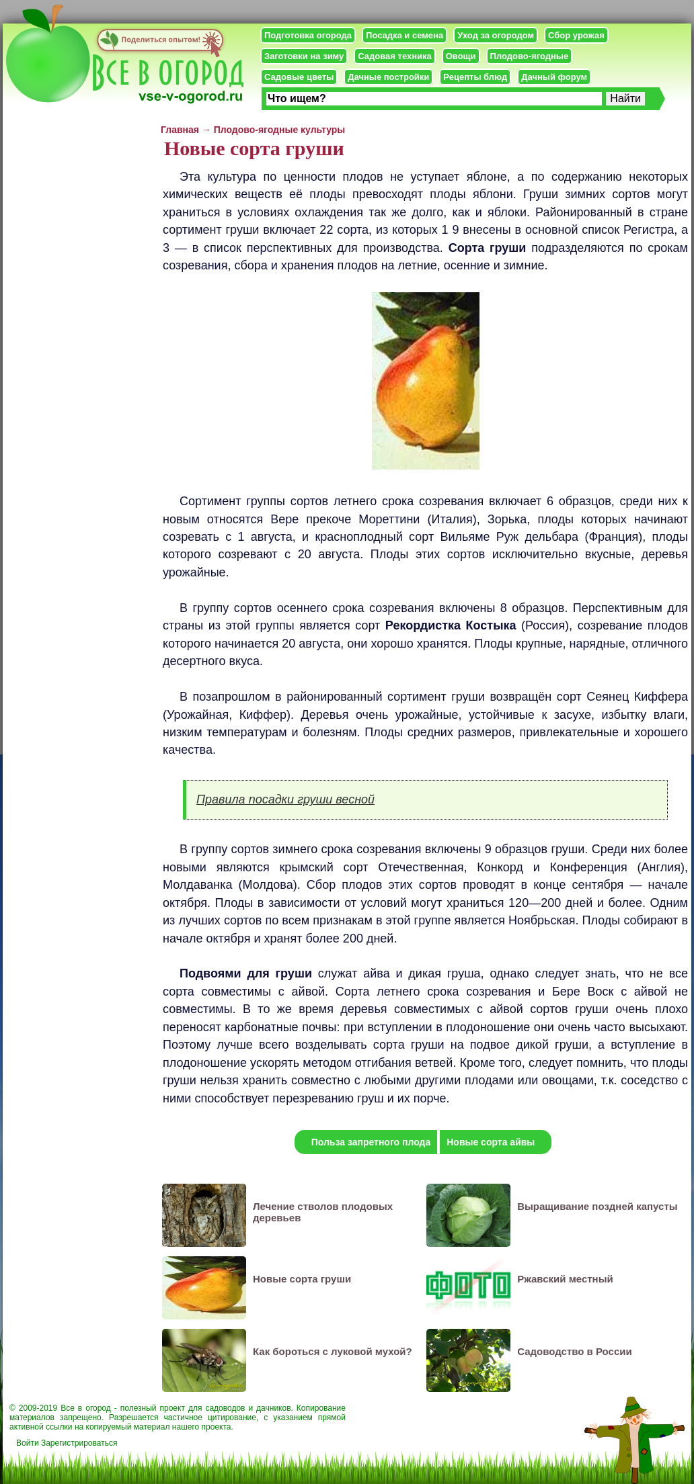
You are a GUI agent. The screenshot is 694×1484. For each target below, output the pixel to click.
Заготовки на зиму (304, 56)
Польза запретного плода (371, 1142)
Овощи (461, 56)
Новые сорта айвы (491, 1142)
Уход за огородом (495, 35)
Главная (180, 129)
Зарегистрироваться (79, 1443)
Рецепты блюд (475, 77)
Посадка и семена (404, 35)
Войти (27, 1443)
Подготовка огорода (308, 35)
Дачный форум (554, 77)
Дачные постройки (388, 77)
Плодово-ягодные (529, 56)
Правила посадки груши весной (285, 799)
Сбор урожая (576, 35)
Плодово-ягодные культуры (280, 129)
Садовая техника (394, 56)
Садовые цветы (299, 77)
